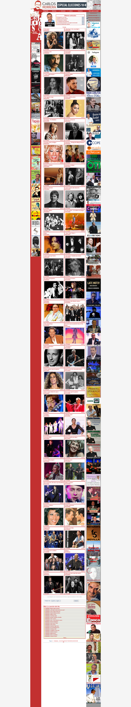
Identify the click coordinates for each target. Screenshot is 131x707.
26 (63, 642)
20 (71, 641)
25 (77, 641)
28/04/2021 (47, 618)
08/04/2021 (47, 636)
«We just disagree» (54, 621)
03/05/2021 (47, 615)
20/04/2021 (47, 627)
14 (63, 641)
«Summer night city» (54, 626)
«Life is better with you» (55, 611)
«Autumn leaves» (53, 631)
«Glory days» (53, 624)
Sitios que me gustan (94, 20)
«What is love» (53, 614)
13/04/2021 (47, 633)
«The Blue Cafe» (53, 615)
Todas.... (65, 637)
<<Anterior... (56, 641)
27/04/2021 (47, 620)
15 (64, 641)
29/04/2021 (47, 617)
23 (74, 641)
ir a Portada (46, 49)
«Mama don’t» (53, 633)
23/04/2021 (47, 623)
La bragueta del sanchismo (63, 21)
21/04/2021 (47, 626)
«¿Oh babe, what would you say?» (57, 610)
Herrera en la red (93, 15)
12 (60, 641)
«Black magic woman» (55, 608)
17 (67, 641)
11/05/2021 (47, 608)
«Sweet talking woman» (55, 612)
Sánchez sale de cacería (62, 18)
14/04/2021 (47, 631)
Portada (64, 27)
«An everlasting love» (54, 627)
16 (65, 641)
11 (59, 641)
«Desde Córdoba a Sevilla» (56, 617)
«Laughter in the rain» (54, 630)
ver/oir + (62, 49)
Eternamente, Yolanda (62, 20)
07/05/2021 (47, 611)
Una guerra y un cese (61, 17)
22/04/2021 (47, 624)
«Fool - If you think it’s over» (56, 620)
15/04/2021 (47, 630)
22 (73, 641)
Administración (93, 13)
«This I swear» (53, 618)
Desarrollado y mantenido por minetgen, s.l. (64, 705)
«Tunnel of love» (53, 636)
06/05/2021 (47, 612)
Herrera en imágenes (94, 17)
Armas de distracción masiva (63, 24)
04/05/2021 (47, 614)
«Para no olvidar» (53, 634)
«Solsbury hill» (53, 628)
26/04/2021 (47, 621)
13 (62, 641)
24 (76, 641)
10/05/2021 (47, 610)
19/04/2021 (47, 628)
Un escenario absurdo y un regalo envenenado (67, 22)
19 (69, 641)
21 (72, 641)
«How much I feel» (54, 623)
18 (68, 641)
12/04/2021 (47, 634)
